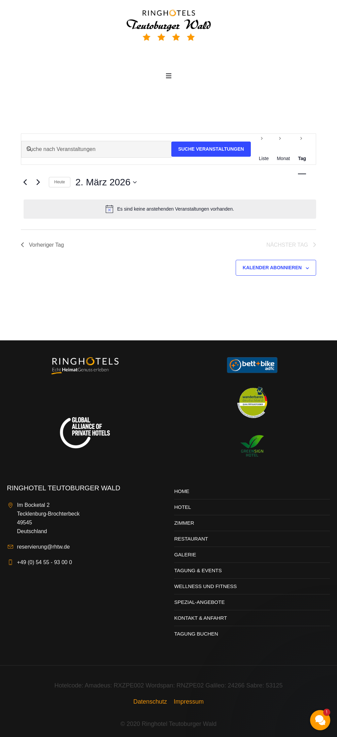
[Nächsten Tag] (38, 182)
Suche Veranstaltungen (211, 149)
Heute (59, 182)
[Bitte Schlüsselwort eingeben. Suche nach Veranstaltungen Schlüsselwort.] (96, 149)
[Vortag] (25, 182)
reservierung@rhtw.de (43, 547)
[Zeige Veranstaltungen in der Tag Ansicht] (302, 158)
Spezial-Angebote (199, 602)
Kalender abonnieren (272, 267)
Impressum (189, 701)
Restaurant (191, 539)
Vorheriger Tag (42, 245)
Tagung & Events (198, 570)
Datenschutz (150, 701)
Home (181, 491)
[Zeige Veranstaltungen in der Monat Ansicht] (283, 158)
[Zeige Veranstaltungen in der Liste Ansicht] (264, 158)
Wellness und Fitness (205, 586)
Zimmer (184, 523)
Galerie (185, 554)
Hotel (182, 507)
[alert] (170, 208)
